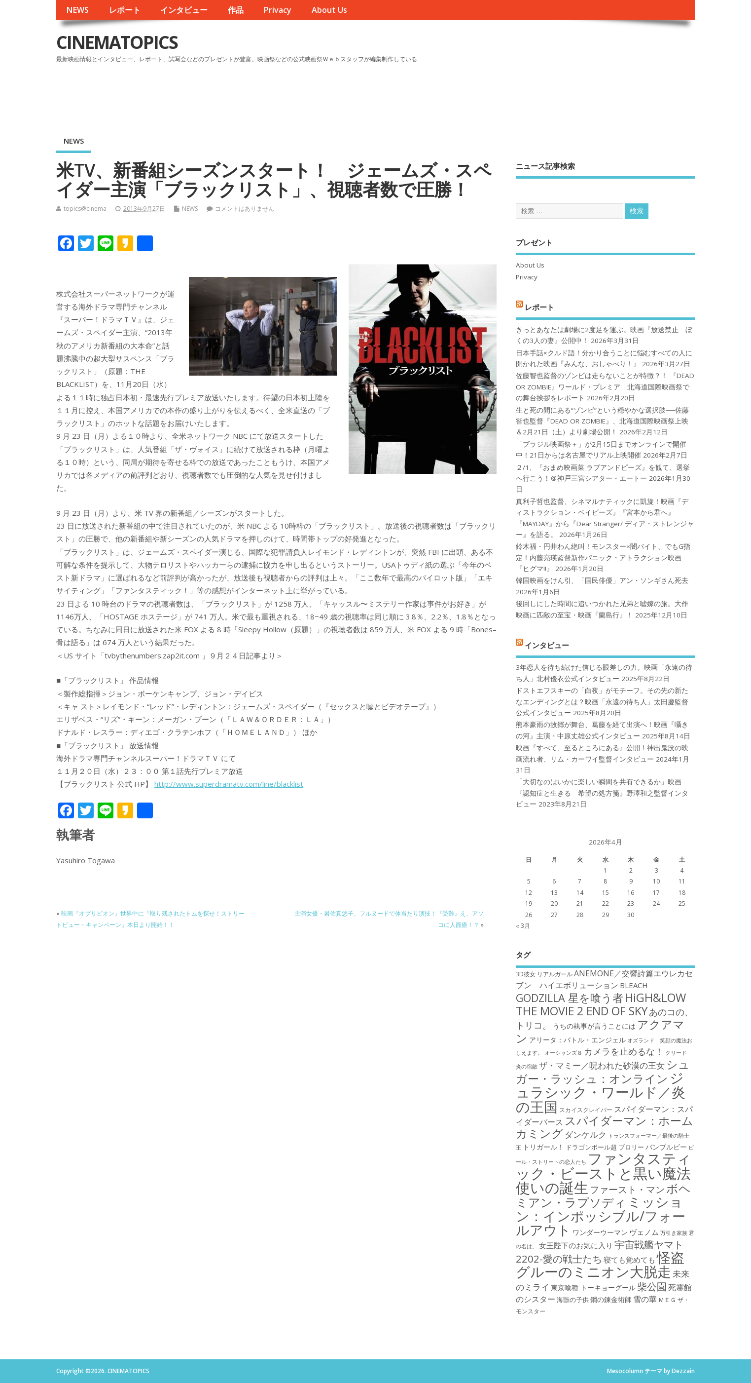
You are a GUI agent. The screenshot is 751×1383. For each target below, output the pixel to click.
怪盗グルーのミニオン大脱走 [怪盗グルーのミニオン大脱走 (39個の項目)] (600, 1264)
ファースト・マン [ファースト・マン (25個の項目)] (627, 1189)
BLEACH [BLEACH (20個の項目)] (634, 985)
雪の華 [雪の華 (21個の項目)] (645, 1299)
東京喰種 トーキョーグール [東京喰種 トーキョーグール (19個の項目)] (593, 1287)
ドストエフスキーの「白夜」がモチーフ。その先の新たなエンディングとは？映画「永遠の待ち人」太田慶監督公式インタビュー (602, 701)
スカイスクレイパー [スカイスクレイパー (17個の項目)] (585, 1110)
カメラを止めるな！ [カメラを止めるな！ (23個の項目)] (624, 1051)
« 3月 (523, 926)
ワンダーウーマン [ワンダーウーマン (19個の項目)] (600, 1232)
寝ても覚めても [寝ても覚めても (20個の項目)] (629, 1260)
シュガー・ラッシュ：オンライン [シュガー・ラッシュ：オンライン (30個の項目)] (603, 1071)
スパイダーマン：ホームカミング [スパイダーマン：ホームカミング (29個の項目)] (604, 1127)
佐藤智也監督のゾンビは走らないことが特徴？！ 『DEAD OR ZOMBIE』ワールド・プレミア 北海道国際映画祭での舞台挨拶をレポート (605, 386)
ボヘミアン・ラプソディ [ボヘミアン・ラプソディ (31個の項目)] (603, 1195)
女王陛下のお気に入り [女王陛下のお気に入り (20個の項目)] (576, 1245)
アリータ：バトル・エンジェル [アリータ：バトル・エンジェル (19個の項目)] (577, 1039)
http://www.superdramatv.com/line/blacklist (228, 784)
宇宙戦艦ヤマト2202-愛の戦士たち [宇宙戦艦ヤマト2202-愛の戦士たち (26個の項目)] (599, 1251)
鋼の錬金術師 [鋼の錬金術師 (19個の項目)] (611, 1299)
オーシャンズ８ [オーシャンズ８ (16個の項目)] (563, 1052)
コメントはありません (244, 208)
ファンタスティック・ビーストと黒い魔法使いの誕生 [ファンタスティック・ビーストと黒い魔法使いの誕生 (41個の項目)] (603, 1173)
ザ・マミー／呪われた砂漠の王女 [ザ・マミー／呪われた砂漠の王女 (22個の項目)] (602, 1065)
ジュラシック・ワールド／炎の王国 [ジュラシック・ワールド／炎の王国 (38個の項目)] (600, 1092)
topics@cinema (85, 208)
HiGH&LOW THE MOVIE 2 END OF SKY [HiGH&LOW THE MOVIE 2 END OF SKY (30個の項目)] (601, 1004)
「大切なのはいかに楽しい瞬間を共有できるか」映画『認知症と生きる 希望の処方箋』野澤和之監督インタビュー (602, 792)
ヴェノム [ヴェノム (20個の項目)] (644, 1232)
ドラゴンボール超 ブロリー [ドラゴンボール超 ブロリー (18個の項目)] (605, 1147)
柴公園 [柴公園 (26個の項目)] (652, 1286)
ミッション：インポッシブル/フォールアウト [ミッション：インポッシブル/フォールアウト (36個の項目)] (600, 1215)
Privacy (277, 9)
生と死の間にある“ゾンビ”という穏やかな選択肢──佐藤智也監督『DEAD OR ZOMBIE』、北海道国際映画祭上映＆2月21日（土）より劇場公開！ (602, 421)
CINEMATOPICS (117, 42)
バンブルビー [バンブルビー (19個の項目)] (666, 1147)
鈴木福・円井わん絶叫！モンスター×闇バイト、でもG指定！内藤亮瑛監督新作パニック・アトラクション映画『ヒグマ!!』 (603, 557)
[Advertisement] (506, 93)
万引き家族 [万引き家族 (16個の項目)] (673, 1232)
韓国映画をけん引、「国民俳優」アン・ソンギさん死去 (602, 580)
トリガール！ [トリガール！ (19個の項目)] (543, 1147)
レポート (125, 9)
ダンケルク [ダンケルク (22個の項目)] (586, 1134)
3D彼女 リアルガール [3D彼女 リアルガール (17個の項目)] (544, 974)
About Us (329, 9)
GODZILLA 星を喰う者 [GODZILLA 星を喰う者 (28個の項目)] (569, 998)
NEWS (77, 9)
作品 (236, 9)
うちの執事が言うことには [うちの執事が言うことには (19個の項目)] (594, 1026)
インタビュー (184, 9)
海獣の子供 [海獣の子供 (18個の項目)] (573, 1299)
